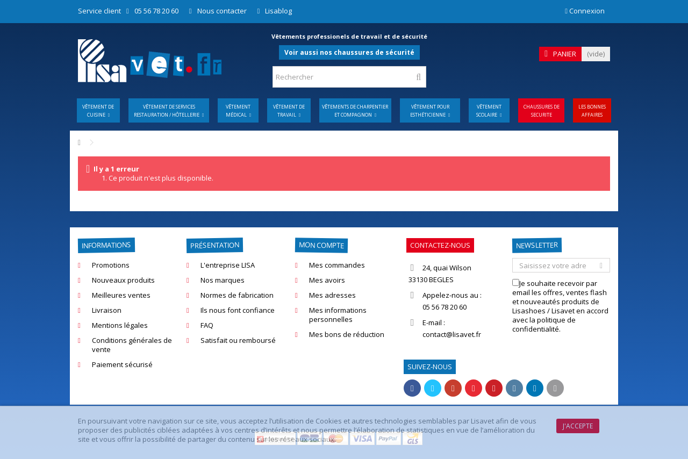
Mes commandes (337, 265)
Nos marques (222, 280)
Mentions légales (120, 325)
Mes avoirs (327, 280)
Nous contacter (222, 11)
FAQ (206, 325)
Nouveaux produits (123, 280)
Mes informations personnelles (338, 315)
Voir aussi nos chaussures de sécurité (349, 52)
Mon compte (321, 245)
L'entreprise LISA (227, 265)
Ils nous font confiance (237, 310)
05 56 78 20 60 (156, 11)
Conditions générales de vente (132, 345)
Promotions (111, 265)
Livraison (106, 310)
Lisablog (278, 11)
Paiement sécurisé (122, 364)
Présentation (214, 245)
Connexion (585, 11)
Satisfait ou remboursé (238, 340)
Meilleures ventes (121, 295)
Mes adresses (332, 295)
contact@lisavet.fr (451, 334)
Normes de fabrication (237, 295)
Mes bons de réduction (346, 334)
